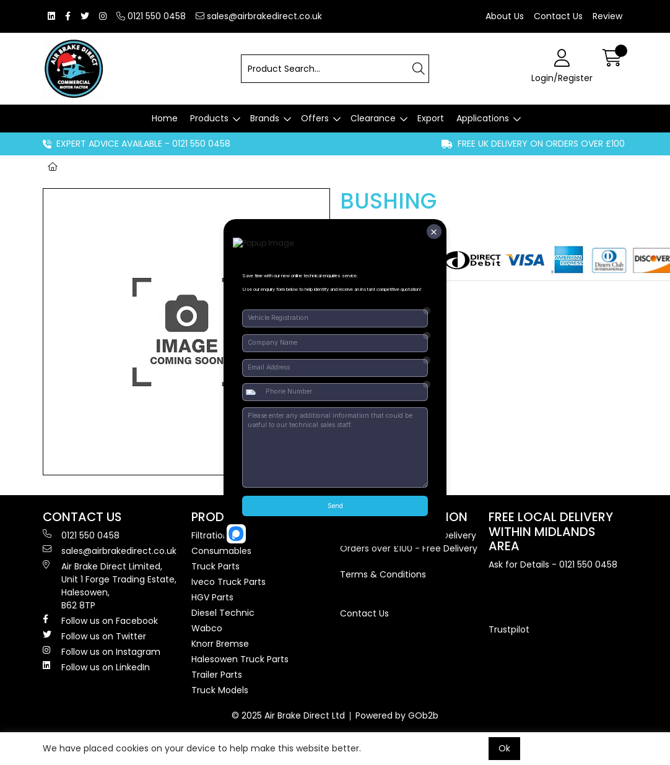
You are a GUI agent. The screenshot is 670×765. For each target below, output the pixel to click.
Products (209, 118)
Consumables (221, 551)
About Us (504, 16)
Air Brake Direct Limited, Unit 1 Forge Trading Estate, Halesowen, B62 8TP (109, 586)
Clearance (373, 118)
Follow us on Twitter (94, 636)
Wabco (206, 628)
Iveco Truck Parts (228, 582)
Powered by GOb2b (396, 715)
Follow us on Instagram (101, 652)
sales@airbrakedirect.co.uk (259, 16)
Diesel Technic (223, 613)
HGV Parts (212, 597)
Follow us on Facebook (100, 621)
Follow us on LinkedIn (96, 667)
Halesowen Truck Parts (240, 659)
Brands (264, 118)
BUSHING (223, 166)
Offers (315, 118)
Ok (504, 748)
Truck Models (219, 690)
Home (165, 118)
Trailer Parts (216, 674)
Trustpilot (509, 629)
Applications (482, 118)
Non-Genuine (157, 166)
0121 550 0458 (151, 16)
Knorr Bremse (220, 644)
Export (430, 118)
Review (607, 16)
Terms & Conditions (383, 574)
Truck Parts (215, 566)
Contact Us (558, 16)
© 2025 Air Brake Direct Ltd (288, 715)
